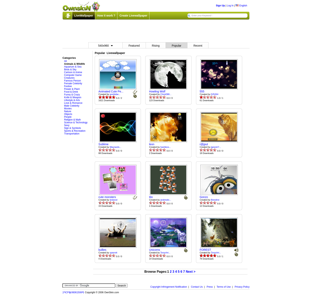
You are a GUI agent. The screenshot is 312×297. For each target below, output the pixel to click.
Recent (197, 45)
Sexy (66, 125)
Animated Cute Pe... (110, 91)
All (65, 61)
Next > (190, 271)
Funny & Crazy (72, 94)
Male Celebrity (71, 105)
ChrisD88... (165, 94)
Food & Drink (71, 91)
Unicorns (154, 249)
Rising (156, 45)
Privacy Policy (242, 286)
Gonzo (204, 197)
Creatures (69, 77)
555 (202, 91)
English (241, 5)
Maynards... (115, 147)
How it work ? (106, 15)
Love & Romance (73, 103)
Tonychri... (165, 252)
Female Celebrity (73, 83)
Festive (68, 86)
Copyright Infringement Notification (168, 286)
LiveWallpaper (83, 15)
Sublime (103, 144)
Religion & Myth (72, 119)
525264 (214, 94)
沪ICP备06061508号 (73, 292)
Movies (68, 108)
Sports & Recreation (74, 130)
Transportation (71, 133)
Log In (230, 5)
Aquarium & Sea (72, 66)
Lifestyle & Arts (72, 100)
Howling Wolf (157, 91)
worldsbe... (115, 94)
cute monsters (107, 197)
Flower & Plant (72, 89)
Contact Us (197, 286)
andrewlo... (165, 200)
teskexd (113, 200)
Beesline (215, 200)
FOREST (205, 249)
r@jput (204, 144)
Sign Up (220, 5)
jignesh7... (216, 147)
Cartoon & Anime (73, 72)
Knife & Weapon (72, 97)
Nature (67, 111)
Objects (68, 114)
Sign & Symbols (72, 128)
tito (151, 197)
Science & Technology (76, 122)
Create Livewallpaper (133, 15)
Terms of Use (224, 286)
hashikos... (165, 147)
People (67, 117)
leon (151, 144)
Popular (176, 45)
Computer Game (73, 75)
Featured (134, 45)
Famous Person (72, 80)
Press (210, 286)
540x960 (105, 45)
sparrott (113, 252)
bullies (102, 249)
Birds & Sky (70, 69)
